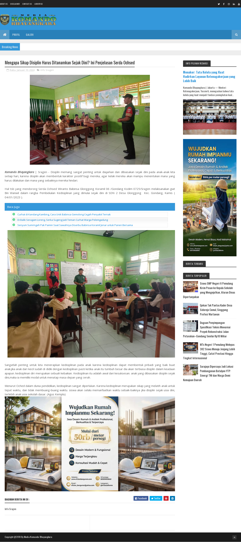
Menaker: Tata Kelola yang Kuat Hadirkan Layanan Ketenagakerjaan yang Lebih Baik (209, 76)
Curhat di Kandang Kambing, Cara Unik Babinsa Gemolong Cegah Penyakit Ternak (64, 214)
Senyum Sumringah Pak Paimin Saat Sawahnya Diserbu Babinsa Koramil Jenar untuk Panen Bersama (75, 225)
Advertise (39, 3)
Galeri (29, 34)
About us (4, 3)
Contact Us (27, 3)
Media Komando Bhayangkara (38, 536)
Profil (16, 34)
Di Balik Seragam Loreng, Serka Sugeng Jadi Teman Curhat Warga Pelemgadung (62, 220)
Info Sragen (47, 70)
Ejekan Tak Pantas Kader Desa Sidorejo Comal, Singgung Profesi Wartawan (216, 309)
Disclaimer (15, 3)
